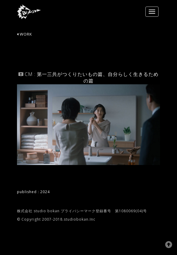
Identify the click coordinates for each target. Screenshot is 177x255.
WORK (24, 34)
